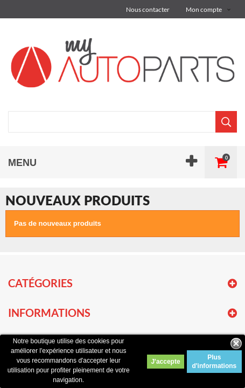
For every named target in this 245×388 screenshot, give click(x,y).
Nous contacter (148, 9)
